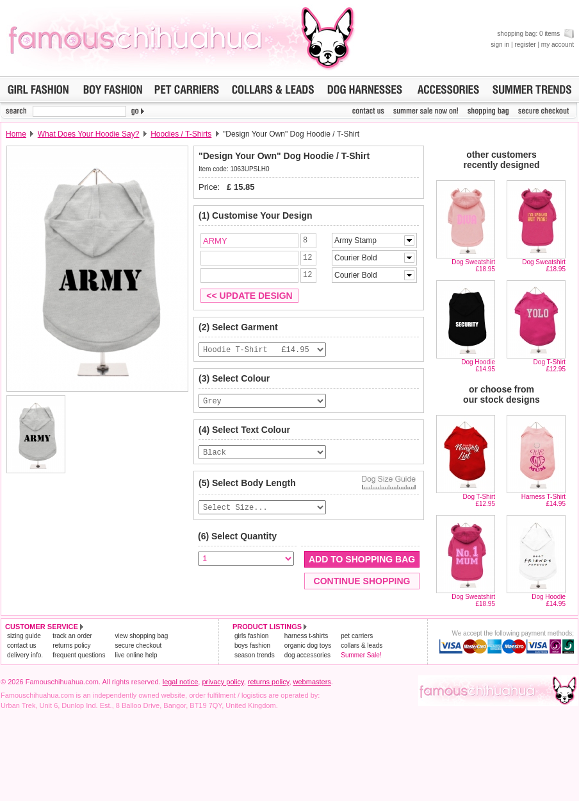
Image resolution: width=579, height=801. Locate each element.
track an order (72, 635)
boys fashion (252, 645)
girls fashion (251, 635)
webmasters (312, 682)
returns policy (71, 645)
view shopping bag (141, 635)
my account (557, 44)
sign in (500, 44)
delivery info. (25, 655)
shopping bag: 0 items (535, 33)
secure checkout (138, 645)
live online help (136, 655)
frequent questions (79, 655)
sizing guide (24, 635)
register (524, 44)
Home (16, 134)
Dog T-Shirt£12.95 (550, 365)
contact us (22, 645)
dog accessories (307, 655)
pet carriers (357, 635)
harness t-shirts (306, 635)
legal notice (181, 682)
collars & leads (361, 645)
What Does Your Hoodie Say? (89, 134)
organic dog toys (307, 645)
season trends (254, 655)
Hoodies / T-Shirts (181, 134)
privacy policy (222, 682)
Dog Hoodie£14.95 (478, 365)
